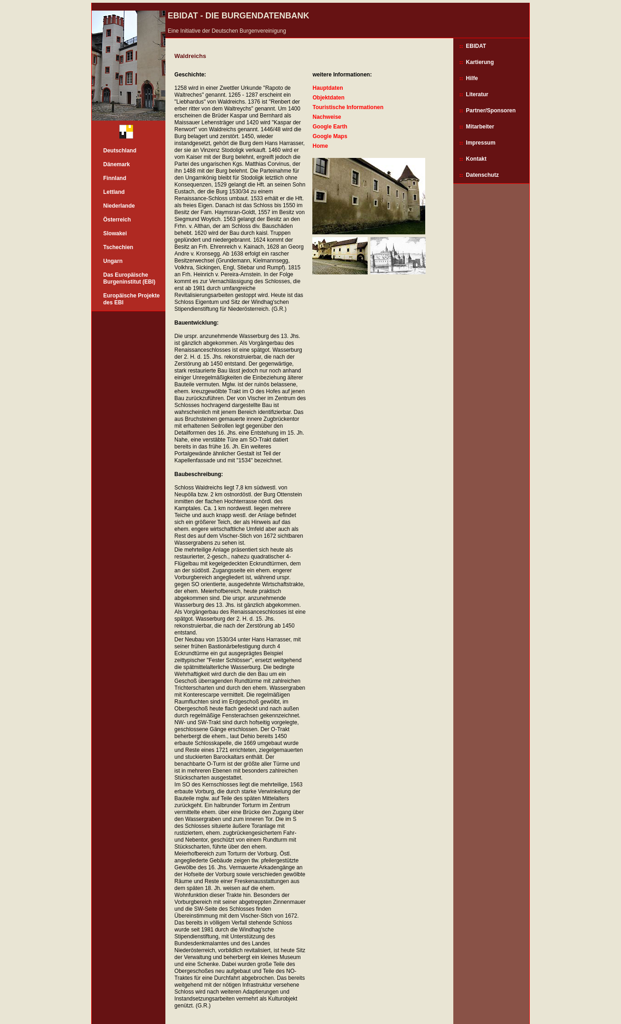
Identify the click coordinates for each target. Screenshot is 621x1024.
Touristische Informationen (347, 107)
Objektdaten (328, 97)
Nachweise (326, 117)
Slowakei (115, 233)
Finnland (114, 178)
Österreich (117, 219)
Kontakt (476, 159)
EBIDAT (476, 46)
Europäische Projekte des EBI (131, 299)
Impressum (480, 143)
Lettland (114, 192)
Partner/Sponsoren (491, 110)
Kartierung (480, 62)
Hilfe (472, 78)
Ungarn (113, 261)
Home (320, 146)
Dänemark (116, 164)
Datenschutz (482, 175)
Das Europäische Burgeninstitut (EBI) (129, 278)
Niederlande (119, 206)
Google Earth (329, 126)
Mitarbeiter (480, 126)
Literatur (477, 94)
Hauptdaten (327, 88)
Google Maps (329, 136)
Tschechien (118, 247)
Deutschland (119, 150)
